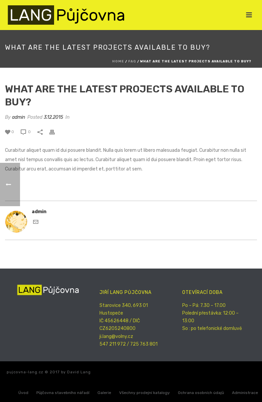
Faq (132, 61)
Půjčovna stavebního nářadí (62, 392)
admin (18, 117)
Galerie (104, 392)
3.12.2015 (53, 117)
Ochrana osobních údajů (201, 392)
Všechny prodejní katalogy (144, 392)
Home (118, 61)
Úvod (23, 392)
